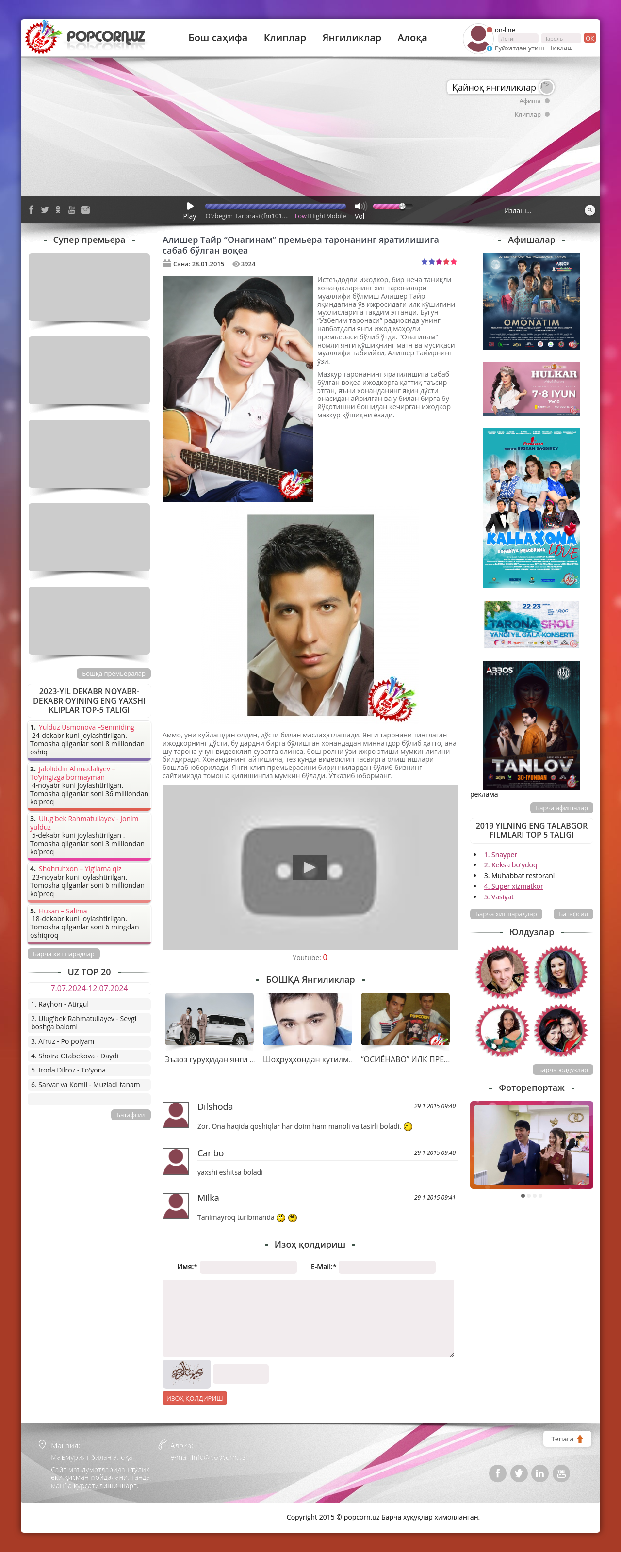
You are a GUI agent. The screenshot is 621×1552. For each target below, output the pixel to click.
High (316, 215)
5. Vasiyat (499, 896)
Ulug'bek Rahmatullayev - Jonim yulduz (84, 823)
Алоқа (412, 38)
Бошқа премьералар (114, 673)
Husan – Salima (63, 911)
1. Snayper (501, 854)
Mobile (336, 215)
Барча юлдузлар (563, 1069)
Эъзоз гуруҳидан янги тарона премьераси (245, 1059)
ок (589, 38)
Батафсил (573, 914)
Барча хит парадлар (506, 914)
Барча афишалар (562, 807)
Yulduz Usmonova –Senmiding (86, 727)
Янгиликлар (351, 38)
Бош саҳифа (217, 38)
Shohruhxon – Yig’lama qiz (80, 869)
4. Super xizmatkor (513, 886)
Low (301, 215)
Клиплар (285, 38)
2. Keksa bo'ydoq (511, 864)
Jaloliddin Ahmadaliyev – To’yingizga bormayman (72, 773)
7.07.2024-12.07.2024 (89, 988)
